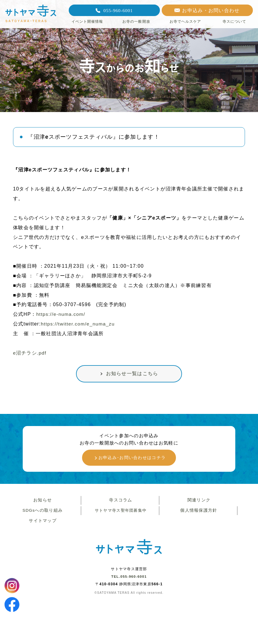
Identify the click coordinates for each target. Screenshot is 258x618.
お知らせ (42, 502)
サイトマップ (42, 525)
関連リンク (198, 502)
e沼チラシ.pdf (30, 352)
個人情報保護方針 (198, 513)
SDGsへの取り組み (42, 513)
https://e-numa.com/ (61, 314)
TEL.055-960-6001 (129, 582)
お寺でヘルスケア (185, 21)
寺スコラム (119, 502)
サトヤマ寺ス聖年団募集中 (120, 513)
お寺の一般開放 (136, 21)
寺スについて (234, 21)
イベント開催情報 (87, 21)
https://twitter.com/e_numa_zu (79, 323)
